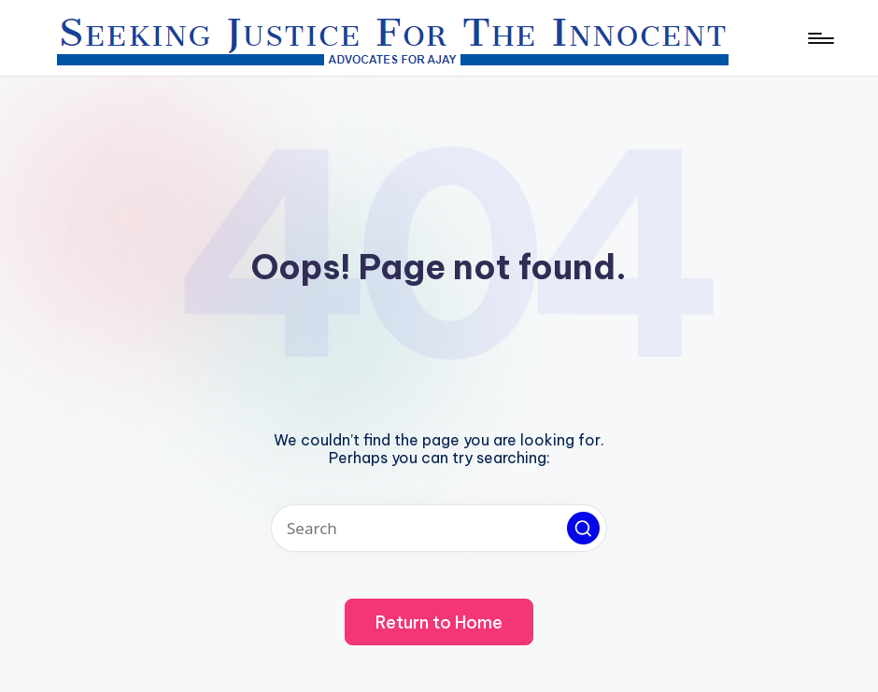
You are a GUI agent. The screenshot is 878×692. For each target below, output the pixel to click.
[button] (583, 528)
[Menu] (819, 38)
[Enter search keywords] (439, 528)
